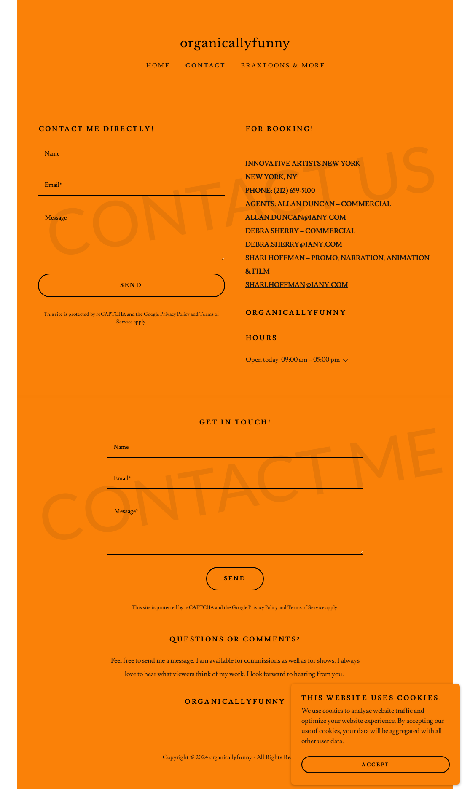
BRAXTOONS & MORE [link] (283, 66)
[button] (344, 360)
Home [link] (158, 66)
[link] (235, 45)
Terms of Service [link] (306, 607)
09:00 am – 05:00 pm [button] (310, 359)
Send (131, 285)
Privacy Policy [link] (175, 314)
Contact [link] (205, 66)
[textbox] (131, 153)
